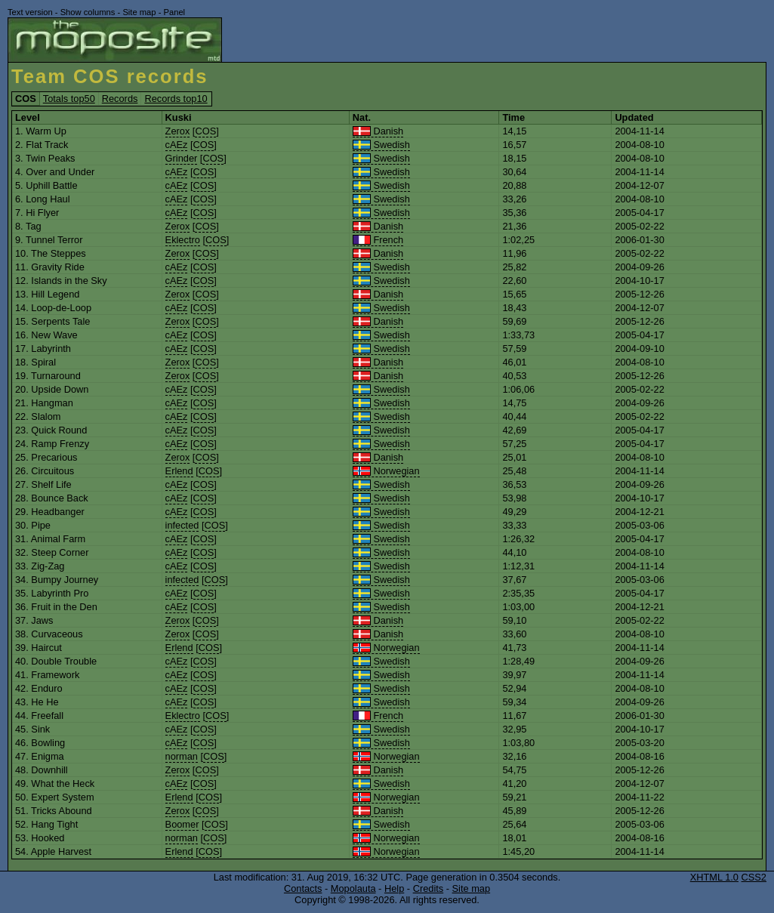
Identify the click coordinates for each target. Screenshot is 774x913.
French (378, 239)
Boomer (182, 824)
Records (120, 98)
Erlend (179, 471)
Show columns (88, 12)
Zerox (177, 131)
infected (182, 525)
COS (205, 131)
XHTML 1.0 (714, 877)
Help (394, 888)
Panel (174, 12)
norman (181, 756)
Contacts (303, 888)
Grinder (181, 158)
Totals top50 (69, 98)
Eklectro (182, 239)
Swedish (381, 144)
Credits (428, 888)
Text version (30, 12)
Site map (139, 12)
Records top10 (175, 98)
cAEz (176, 144)
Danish (378, 131)
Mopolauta (353, 888)
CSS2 (754, 877)
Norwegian (386, 471)
